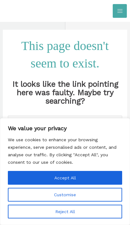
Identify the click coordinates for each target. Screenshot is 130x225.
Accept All (65, 177)
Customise (65, 194)
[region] (65, 171)
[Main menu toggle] (120, 11)
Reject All (65, 211)
